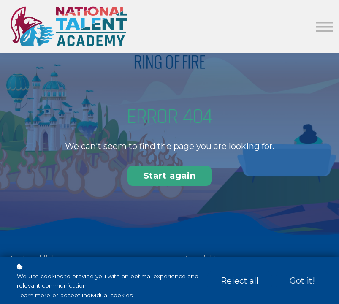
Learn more (33, 295)
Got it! (302, 281)
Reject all (239, 281)
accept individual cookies (96, 295)
